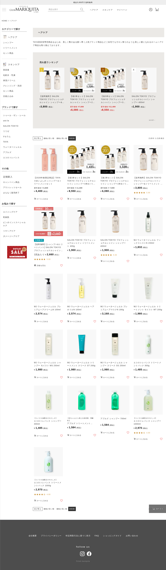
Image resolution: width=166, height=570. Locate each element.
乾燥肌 (6, 217)
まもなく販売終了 (11, 193)
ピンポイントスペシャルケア (14, 224)
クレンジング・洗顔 (12, 86)
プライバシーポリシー (51, 535)
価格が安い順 (49, 138)
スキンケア (107, 10)
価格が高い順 (61, 138)
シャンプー (8, 42)
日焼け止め (8, 96)
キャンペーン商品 (11, 182)
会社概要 (33, 535)
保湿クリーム (9, 80)
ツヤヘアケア (9, 231)
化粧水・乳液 (9, 75)
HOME (4, 21)
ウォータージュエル (12, 147)
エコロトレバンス (11, 157)
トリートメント (10, 48)
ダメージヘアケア (11, 236)
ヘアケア (94, 10)
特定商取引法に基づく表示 (78, 535)
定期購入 (7, 177)
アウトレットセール (12, 187)
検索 (82, 9)
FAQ (97, 535)
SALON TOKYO (10, 126)
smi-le (6, 121)
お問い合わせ (132, 535)
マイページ (122, 10)
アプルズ (7, 152)
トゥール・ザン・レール (14, 115)
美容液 (6, 70)
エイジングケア (10, 212)
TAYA (5, 142)
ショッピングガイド (112, 535)
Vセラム (7, 136)
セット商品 (8, 53)
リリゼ (6, 131)
